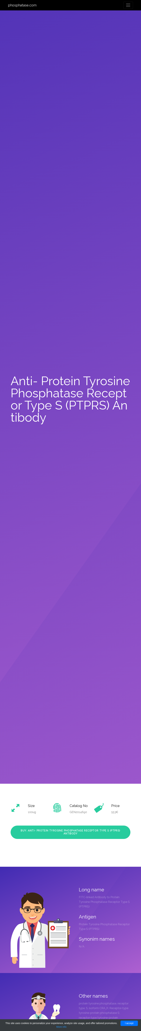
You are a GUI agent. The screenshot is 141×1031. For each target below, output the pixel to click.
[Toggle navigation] (128, 5)
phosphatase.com (22, 5)
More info (61, 1026)
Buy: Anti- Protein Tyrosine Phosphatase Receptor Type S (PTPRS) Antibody (70, 832)
